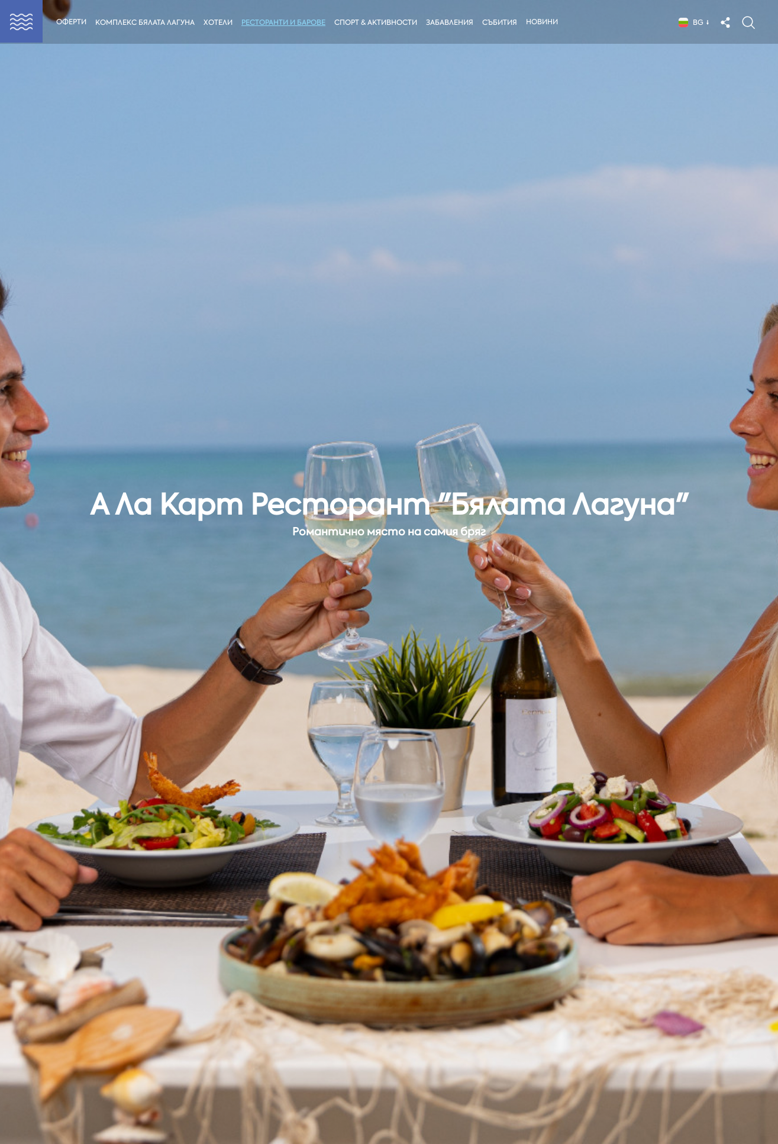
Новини (545, 22)
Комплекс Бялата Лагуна (145, 22)
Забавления (452, 22)
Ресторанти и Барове (285, 22)
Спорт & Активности (378, 22)
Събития (503, 22)
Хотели (219, 22)
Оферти (71, 22)
